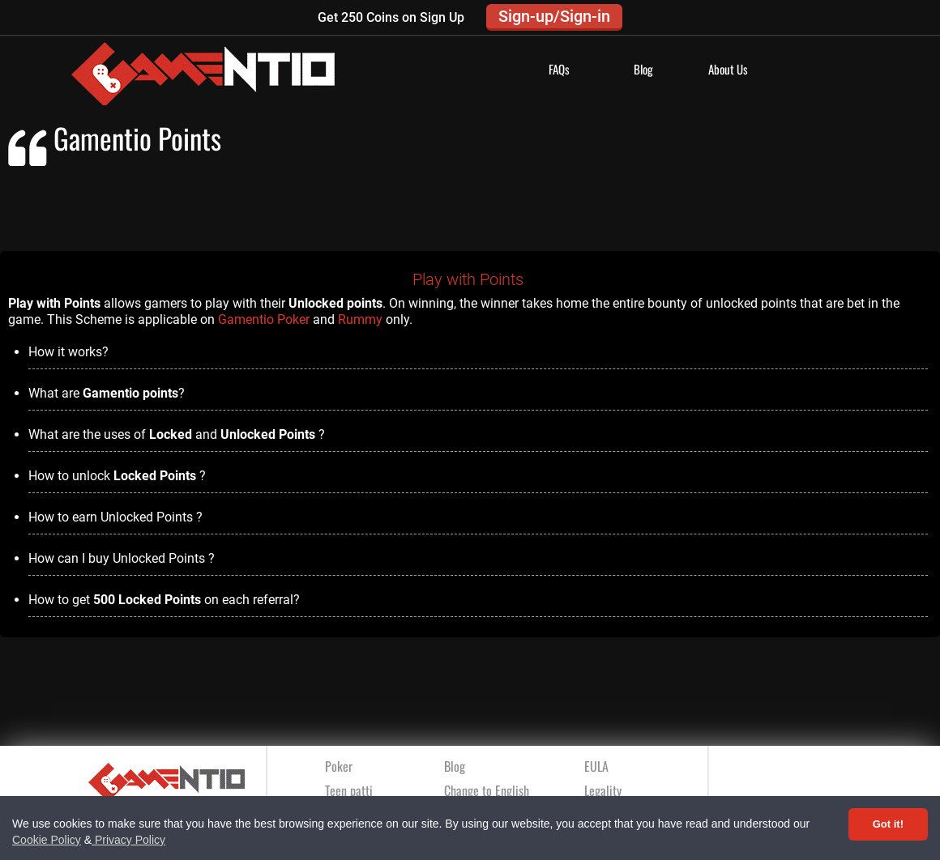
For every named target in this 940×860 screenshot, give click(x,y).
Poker (338, 766)
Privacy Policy (128, 839)
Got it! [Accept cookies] (888, 824)
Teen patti (349, 790)
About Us (728, 69)
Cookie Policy (46, 839)
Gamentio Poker (264, 319)
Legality (603, 790)
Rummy (360, 319)
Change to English (486, 790)
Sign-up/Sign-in (554, 16)
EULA (596, 766)
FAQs (559, 69)
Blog (643, 69)
